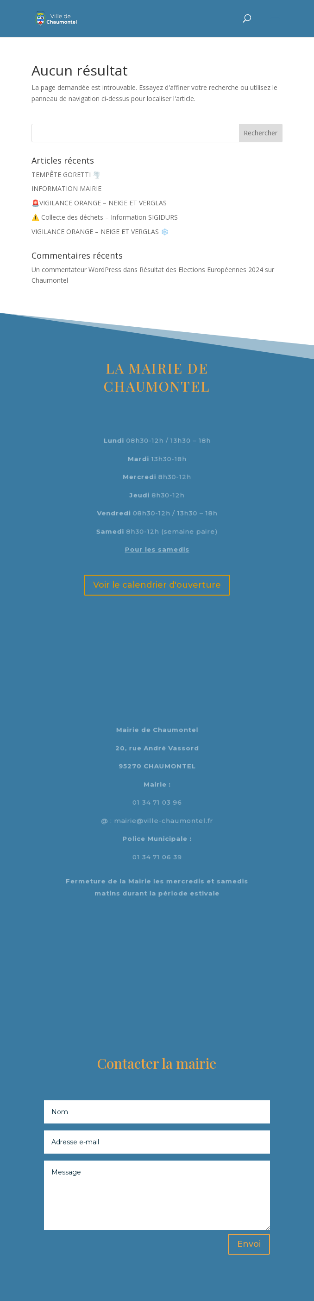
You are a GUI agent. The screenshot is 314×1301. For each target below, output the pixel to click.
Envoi (249, 1244)
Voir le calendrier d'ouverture (157, 585)
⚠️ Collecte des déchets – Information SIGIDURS (104, 217)
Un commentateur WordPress (76, 269)
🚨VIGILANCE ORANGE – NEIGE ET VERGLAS (99, 202)
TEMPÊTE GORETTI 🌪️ (65, 174)
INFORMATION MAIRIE (66, 188)
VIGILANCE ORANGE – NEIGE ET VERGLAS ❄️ (100, 231)
